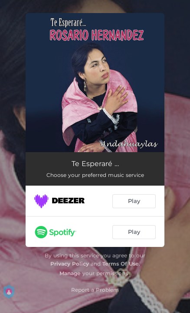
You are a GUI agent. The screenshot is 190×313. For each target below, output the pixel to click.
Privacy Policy (69, 263)
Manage (70, 273)
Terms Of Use (120, 263)
